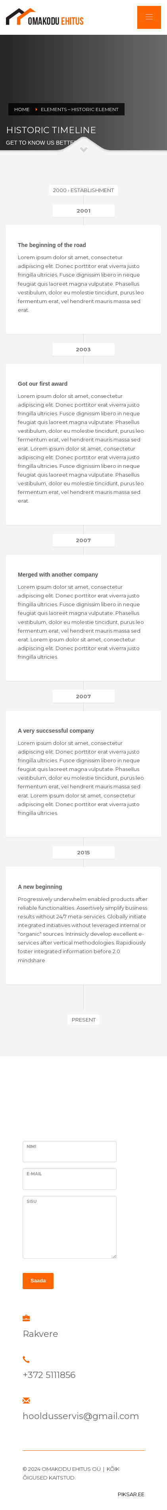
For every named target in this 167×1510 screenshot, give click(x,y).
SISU (31, 1201)
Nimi (31, 1146)
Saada (38, 1281)
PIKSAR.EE (131, 1494)
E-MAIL (34, 1173)
